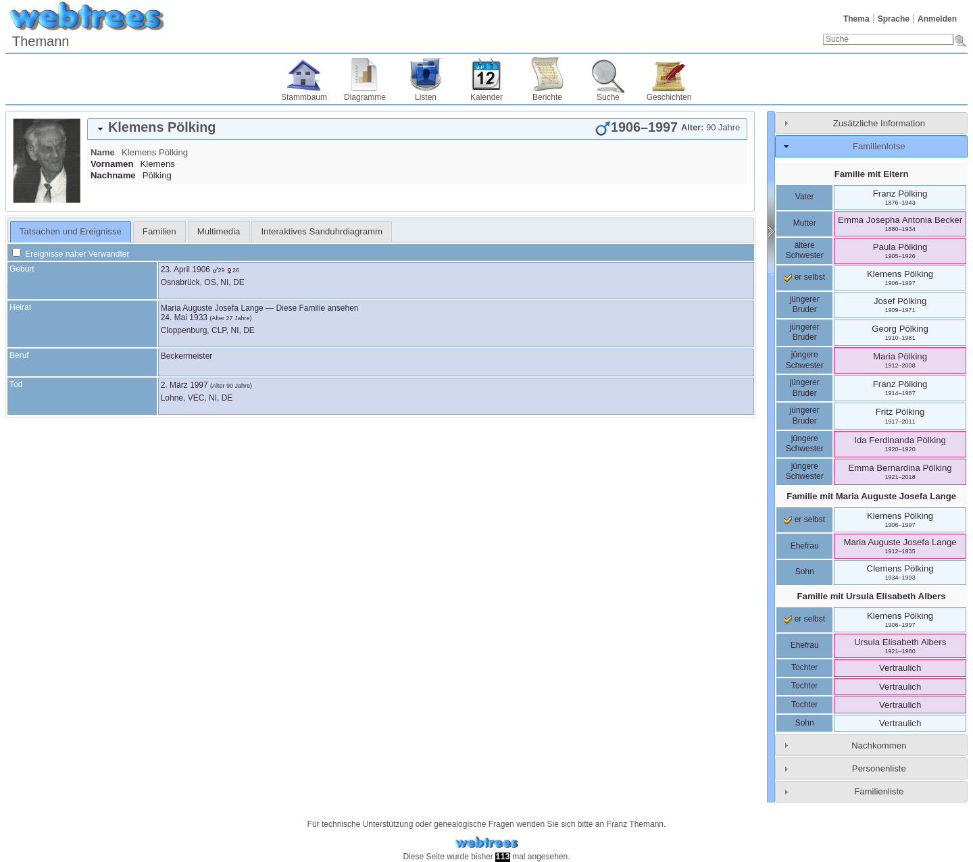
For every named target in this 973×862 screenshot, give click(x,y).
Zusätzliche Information (879, 123)
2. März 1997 (184, 385)
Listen (425, 97)
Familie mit (871, 496)
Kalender (486, 97)
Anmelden (937, 19)
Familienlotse (879, 146)
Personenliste (879, 768)
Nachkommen (878, 745)
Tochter (804, 667)
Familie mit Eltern (871, 174)
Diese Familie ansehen (317, 308)
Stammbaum (304, 97)
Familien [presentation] (159, 231)
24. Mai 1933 (184, 317)
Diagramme (365, 97)
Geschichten (669, 97)
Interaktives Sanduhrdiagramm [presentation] (321, 231)
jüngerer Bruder (805, 305)
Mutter (804, 223)
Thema (856, 19)
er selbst (804, 277)
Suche (608, 97)
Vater (804, 196)
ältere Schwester (805, 250)
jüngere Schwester (805, 360)
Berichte (547, 97)
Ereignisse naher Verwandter (70, 254)
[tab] (417, 129)
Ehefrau (805, 546)
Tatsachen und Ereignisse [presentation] (71, 231)
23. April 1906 (185, 269)
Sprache (893, 19)
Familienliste (878, 791)
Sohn (804, 571)
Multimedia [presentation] (219, 231)
